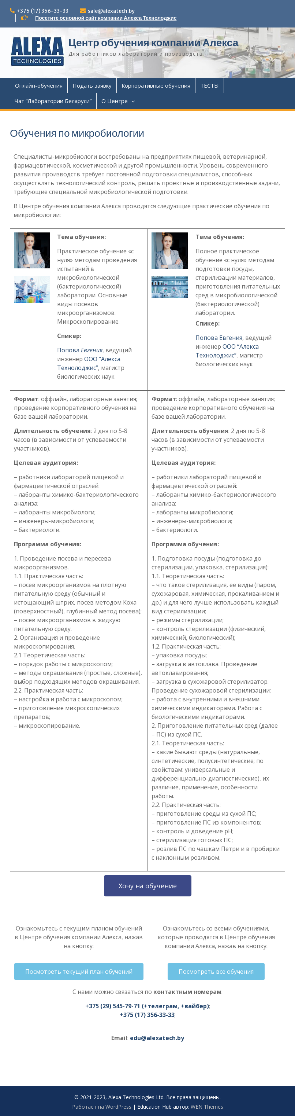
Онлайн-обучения (39, 85)
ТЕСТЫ (209, 85)
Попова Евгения (218, 338)
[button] (147, 885)
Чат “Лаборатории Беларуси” (53, 100)
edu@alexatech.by (157, 1038)
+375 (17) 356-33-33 (42, 11)
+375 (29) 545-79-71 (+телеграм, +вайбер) (147, 1006)
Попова (79, 350)
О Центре (114, 100)
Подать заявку (92, 85)
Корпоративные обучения (156, 85)
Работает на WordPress (101, 1106)
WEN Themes (207, 1106)
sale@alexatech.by (111, 11)
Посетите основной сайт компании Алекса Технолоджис (105, 18)
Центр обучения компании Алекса (153, 42)
